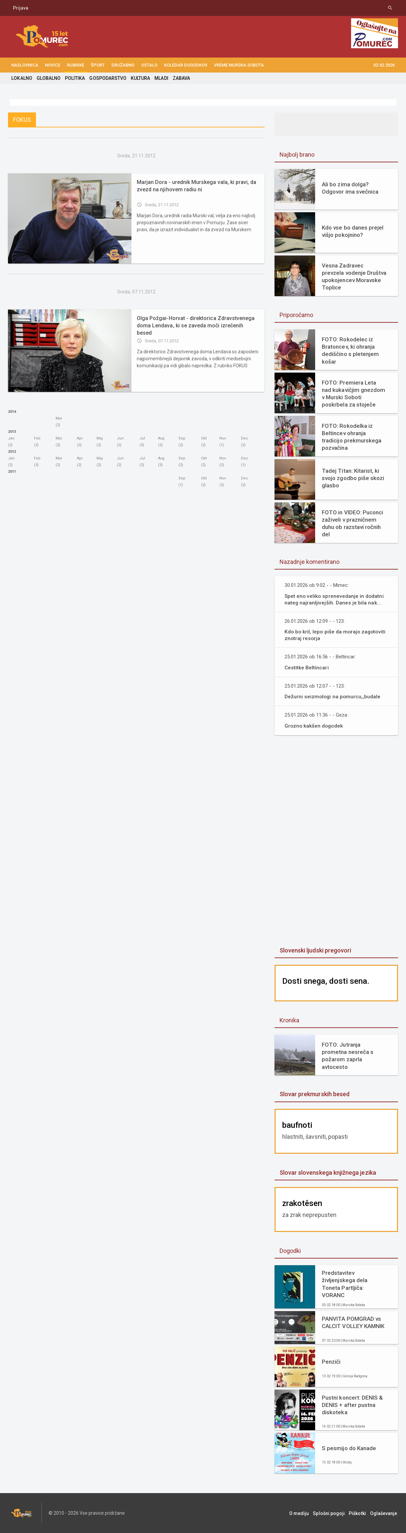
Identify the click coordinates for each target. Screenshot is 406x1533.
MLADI (160, 78)
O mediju (302, 1513)
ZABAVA (180, 78)
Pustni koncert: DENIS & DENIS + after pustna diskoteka (352, 1405)
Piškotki (359, 1513)
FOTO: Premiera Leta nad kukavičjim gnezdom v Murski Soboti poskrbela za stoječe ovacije (354, 393)
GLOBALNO (48, 78)
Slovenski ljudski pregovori (315, 950)
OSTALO (149, 65)
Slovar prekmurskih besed (314, 1094)
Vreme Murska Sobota (239, 65)
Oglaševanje (384, 1513)
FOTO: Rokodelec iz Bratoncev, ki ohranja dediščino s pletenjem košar (350, 350)
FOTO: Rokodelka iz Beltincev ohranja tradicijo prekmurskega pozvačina (351, 437)
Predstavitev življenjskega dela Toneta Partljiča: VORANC (344, 1284)
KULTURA (139, 78)
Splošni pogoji (331, 1513)
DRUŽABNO (122, 65)
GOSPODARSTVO (107, 78)
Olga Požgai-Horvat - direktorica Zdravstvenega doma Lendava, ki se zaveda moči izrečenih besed (198, 322)
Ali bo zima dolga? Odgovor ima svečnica (350, 188)
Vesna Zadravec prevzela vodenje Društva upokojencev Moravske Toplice (354, 276)
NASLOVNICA (24, 65)
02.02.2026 (384, 65)
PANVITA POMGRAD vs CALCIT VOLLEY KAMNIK (353, 1322)
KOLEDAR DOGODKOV (185, 65)
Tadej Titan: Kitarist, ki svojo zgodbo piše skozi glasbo (353, 478)
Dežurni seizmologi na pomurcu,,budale (333, 696)
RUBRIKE (75, 65)
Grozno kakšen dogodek (314, 726)
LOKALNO (21, 78)
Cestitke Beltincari (307, 667)
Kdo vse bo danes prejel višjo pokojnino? (352, 231)
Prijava (20, 8)
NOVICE (52, 65)
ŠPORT (98, 65)
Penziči (331, 1361)
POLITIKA (75, 78)
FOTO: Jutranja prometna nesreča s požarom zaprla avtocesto (354, 1053)
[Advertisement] (336, 841)
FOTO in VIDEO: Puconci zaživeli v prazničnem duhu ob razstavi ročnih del (352, 523)
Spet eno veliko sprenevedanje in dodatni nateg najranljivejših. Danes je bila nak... (334, 599)
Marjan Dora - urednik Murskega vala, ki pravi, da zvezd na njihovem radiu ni (196, 186)
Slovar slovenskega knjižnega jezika (327, 1172)
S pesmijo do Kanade (349, 1448)
